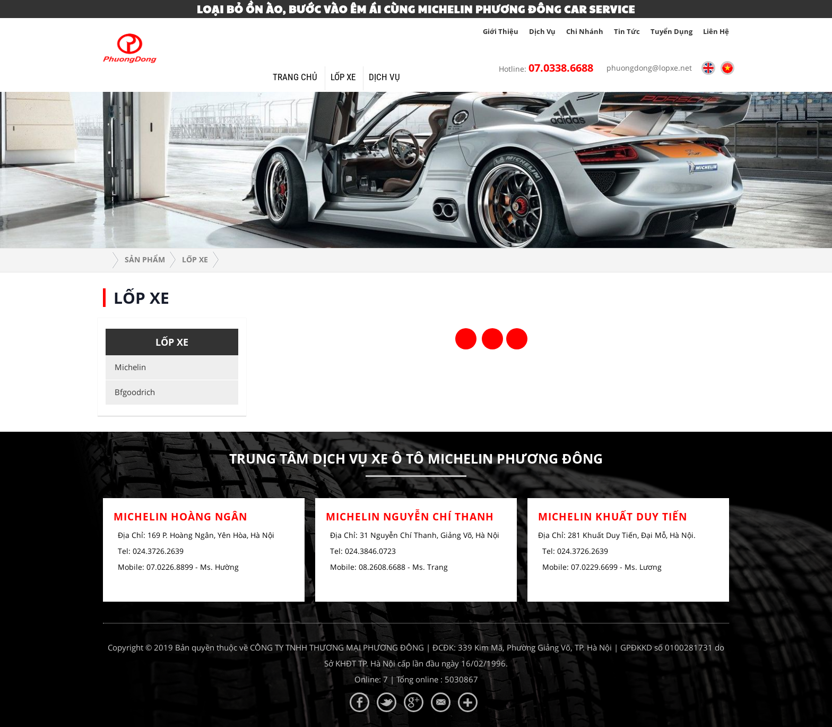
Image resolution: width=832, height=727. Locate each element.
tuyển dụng (671, 31)
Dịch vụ (542, 31)
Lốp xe (343, 77)
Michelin (128, 367)
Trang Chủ (295, 77)
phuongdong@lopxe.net (646, 68)
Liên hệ (716, 31)
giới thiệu (500, 31)
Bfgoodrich (133, 392)
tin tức (627, 31)
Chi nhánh (584, 31)
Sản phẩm (145, 259)
